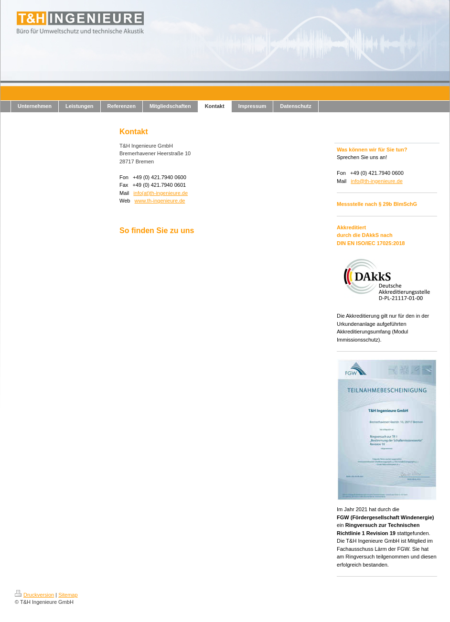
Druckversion (34, 595)
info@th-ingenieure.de (376, 181)
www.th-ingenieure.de (160, 201)
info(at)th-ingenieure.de (160, 193)
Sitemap (67, 595)
